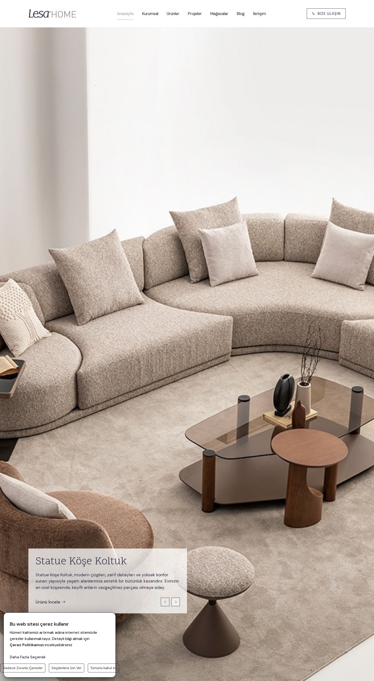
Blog (241, 13)
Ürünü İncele (51, 601)
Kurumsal (150, 13)
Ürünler (173, 13)
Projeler (195, 13)
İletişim (259, 13)
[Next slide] (175, 602)
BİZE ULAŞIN (326, 13)
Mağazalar (219, 13)
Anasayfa (125, 13)
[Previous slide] (165, 602)
